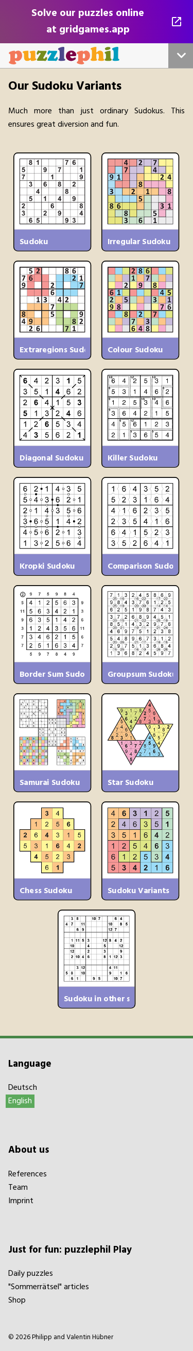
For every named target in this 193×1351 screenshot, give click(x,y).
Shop (17, 1300)
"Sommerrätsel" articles (48, 1287)
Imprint (20, 1201)
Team (18, 1187)
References (27, 1174)
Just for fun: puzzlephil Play (70, 1250)
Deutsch (22, 1088)
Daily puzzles (30, 1273)
